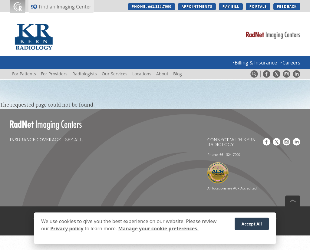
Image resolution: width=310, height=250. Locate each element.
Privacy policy (66, 231)
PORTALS (258, 7)
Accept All (252, 226)
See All (74, 140)
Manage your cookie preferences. (158, 231)
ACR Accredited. (245, 188)
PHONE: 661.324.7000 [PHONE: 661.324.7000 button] (151, 7)
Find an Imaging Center (65, 6)
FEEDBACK (287, 7)
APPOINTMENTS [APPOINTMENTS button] (197, 7)
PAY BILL (231, 7)
